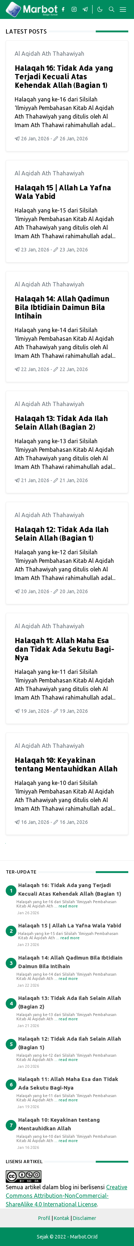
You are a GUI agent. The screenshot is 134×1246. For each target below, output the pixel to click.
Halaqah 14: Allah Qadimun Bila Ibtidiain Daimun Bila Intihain (62, 307)
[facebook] (63, 9)
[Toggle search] (111, 9)
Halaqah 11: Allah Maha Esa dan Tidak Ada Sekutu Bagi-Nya (64, 649)
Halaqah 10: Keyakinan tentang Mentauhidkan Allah (66, 764)
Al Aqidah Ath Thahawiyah (49, 53)
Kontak (61, 1218)
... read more (66, 906)
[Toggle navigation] (123, 9)
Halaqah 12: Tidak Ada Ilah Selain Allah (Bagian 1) (61, 533)
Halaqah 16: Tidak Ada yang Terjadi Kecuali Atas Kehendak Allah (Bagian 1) (64, 76)
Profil (44, 1218)
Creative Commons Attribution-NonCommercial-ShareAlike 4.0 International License (66, 1195)
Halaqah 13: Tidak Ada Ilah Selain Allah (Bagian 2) (61, 422)
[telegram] (85, 9)
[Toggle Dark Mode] (99, 9)
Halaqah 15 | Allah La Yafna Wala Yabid (63, 192)
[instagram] (74, 9)
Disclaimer (84, 1218)
